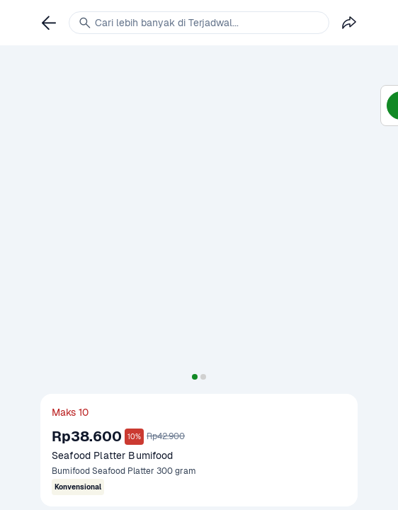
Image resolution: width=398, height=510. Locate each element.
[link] (48, 22)
